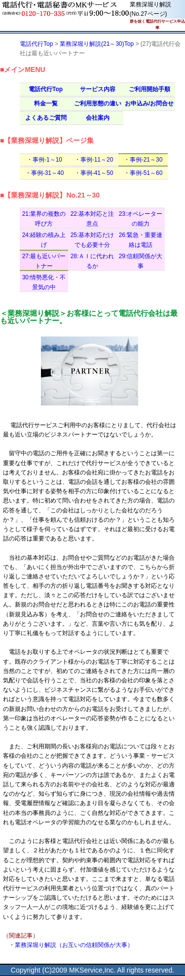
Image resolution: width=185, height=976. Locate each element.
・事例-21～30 (143, 159)
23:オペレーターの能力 (141, 218)
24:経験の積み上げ (44, 240)
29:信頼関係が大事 (141, 261)
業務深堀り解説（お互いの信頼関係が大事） (74, 945)
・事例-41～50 (93, 172)
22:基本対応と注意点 (92, 218)
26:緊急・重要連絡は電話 (141, 240)
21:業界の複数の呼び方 (44, 218)
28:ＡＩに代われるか (92, 261)
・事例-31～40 (44, 172)
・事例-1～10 (44, 159)
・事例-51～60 (143, 172)
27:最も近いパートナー (44, 261)
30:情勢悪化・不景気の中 (44, 282)
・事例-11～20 (93, 159)
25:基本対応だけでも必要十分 (92, 240)
